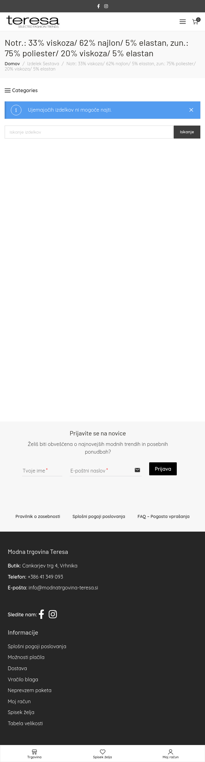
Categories (25, 90)
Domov (12, 63)
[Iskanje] (89, 132)
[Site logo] (32, 21)
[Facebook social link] (98, 6)
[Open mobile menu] (182, 21)
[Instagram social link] (106, 6)
